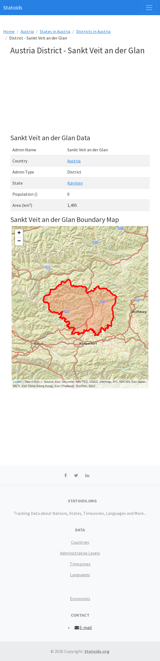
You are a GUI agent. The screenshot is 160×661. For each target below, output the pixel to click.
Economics (80, 598)
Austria (27, 31)
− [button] (19, 241)
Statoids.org (96, 651)
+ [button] (19, 233)
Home (9, 31)
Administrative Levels (80, 553)
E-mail (83, 627)
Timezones (80, 564)
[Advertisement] (80, 95)
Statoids (12, 7)
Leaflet (17, 381)
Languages (80, 574)
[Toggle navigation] (149, 7)
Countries (80, 542)
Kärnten (75, 183)
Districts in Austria (93, 31)
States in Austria (55, 31)
